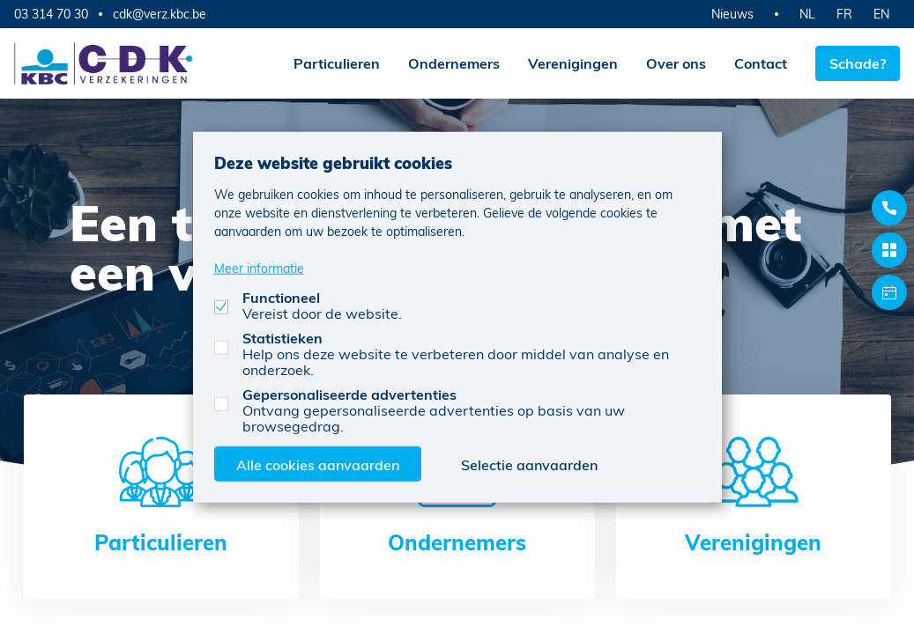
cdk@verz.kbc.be (159, 14)
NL (807, 13)
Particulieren (337, 63)
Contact (760, 63)
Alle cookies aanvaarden (317, 463)
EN (881, 13)
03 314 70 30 (51, 13)
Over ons (676, 63)
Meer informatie (259, 267)
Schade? (857, 63)
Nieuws (732, 13)
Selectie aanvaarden (529, 463)
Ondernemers (454, 63)
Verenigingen (573, 63)
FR (844, 13)
